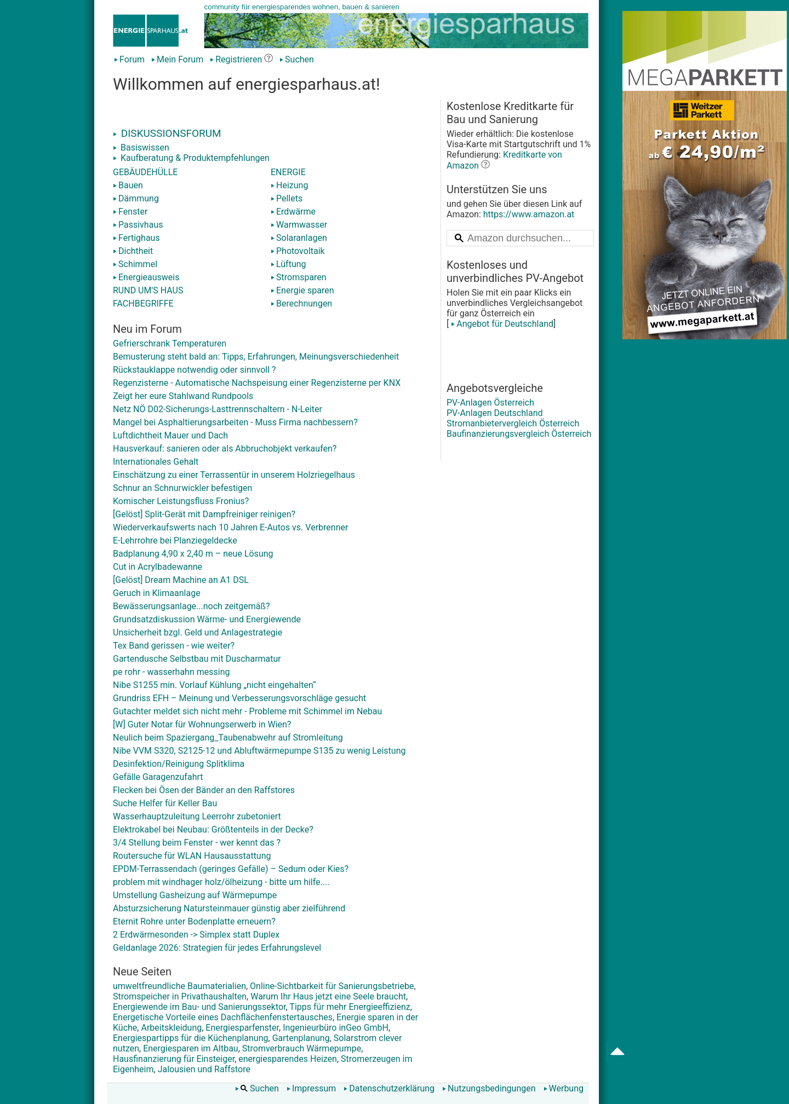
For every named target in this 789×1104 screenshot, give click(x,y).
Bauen (128, 185)
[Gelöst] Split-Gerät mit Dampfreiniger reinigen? (204, 514)
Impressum (311, 1088)
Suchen (296, 59)
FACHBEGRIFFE (143, 303)
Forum (129, 59)
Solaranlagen (299, 238)
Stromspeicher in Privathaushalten (180, 996)
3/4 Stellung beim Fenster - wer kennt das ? (197, 842)
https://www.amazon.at (529, 214)
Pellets (286, 198)
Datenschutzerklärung (389, 1088)
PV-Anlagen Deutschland (495, 413)
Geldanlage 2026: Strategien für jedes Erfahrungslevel (217, 948)
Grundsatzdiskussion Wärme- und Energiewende (207, 619)
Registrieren (236, 59)
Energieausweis (146, 277)
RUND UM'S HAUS (148, 290)
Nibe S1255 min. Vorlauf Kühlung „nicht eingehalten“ (214, 685)
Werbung (564, 1088)
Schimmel (135, 264)
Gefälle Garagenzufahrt (158, 777)
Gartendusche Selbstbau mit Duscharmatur (197, 659)
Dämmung (136, 198)
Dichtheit (133, 251)
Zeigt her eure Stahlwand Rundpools (183, 396)
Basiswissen (141, 147)
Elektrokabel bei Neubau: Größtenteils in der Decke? (213, 829)
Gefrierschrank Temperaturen (169, 343)
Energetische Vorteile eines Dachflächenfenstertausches (223, 1017)
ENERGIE (288, 172)
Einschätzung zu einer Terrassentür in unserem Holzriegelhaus (234, 475)
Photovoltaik (298, 251)
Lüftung (288, 264)
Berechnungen (301, 303)
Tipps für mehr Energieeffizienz (349, 1007)
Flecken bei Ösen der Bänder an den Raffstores (204, 790)
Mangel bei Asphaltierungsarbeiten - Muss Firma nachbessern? (235, 422)
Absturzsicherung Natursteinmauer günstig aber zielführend (229, 908)
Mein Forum (177, 59)
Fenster (130, 211)
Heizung (289, 185)
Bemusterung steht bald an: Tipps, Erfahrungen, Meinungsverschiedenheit (256, 356)
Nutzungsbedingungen (488, 1088)
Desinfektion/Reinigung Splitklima (178, 764)
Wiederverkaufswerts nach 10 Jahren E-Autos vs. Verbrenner (230, 527)
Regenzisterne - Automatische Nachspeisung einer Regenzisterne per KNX (257, 383)
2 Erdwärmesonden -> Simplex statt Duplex (196, 934)
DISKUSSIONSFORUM (167, 133)
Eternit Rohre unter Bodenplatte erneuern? (194, 921)
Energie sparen (302, 290)
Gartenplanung (301, 1038)
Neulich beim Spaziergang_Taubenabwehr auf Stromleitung (228, 737)
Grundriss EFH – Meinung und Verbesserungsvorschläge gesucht (239, 698)
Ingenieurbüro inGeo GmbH (335, 1027)
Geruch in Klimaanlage (157, 593)
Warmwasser (299, 224)
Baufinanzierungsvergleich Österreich (519, 434)
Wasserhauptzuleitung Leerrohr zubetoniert (197, 816)
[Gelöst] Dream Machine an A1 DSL (181, 580)
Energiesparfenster (242, 1027)
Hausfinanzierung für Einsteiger (174, 1059)
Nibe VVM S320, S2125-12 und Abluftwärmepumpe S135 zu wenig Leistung (259, 750)
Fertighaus (136, 238)
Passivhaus (138, 224)
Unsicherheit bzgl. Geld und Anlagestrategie (197, 632)
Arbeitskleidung (171, 1027)
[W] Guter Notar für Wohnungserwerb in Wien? (202, 724)
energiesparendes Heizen (287, 1059)
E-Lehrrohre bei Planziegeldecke (175, 540)
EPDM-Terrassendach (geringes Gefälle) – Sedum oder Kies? (230, 869)
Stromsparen (299, 277)
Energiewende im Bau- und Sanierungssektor (199, 1007)
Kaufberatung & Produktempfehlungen (191, 158)
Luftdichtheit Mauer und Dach (170, 435)
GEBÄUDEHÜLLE (145, 172)
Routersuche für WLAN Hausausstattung (192, 856)
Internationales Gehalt (155, 461)
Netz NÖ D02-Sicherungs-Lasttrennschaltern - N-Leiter (217, 409)
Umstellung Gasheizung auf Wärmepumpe (195, 895)
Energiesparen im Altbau (190, 1048)
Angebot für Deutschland (501, 324)
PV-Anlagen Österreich (490, 402)
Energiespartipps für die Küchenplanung (190, 1038)
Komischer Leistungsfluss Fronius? (181, 501)
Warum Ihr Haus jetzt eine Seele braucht (328, 996)
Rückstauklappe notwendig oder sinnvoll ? (194, 370)
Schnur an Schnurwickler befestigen (182, 488)
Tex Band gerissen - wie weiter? (174, 645)
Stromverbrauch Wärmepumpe (301, 1048)
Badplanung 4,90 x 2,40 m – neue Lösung (193, 553)
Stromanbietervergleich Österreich (513, 423)
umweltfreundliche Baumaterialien (179, 986)
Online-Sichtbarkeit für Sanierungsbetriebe (332, 986)
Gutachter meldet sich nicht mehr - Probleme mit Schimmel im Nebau (247, 711)
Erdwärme (293, 211)
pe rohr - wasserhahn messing (171, 672)
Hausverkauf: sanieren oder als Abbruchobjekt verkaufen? (224, 448)
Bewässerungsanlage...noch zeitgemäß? (191, 606)
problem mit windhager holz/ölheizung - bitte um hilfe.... (221, 882)
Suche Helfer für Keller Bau (165, 803)
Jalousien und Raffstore (204, 1069)
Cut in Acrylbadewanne (157, 567)
